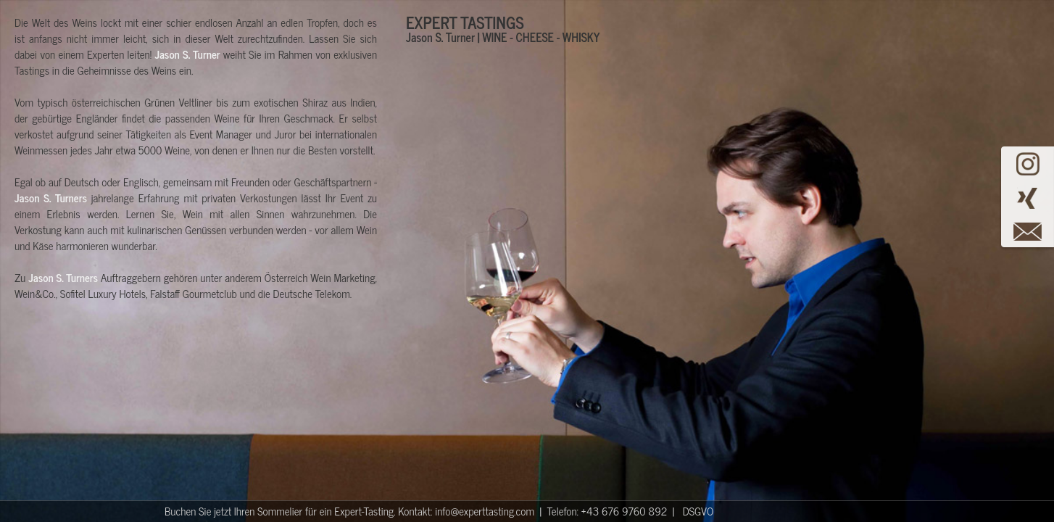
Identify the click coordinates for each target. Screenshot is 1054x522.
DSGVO (698, 511)
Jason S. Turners (50, 197)
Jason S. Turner (187, 54)
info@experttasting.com (484, 511)
